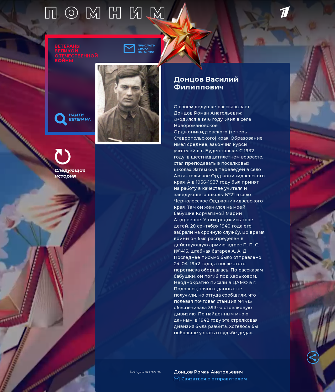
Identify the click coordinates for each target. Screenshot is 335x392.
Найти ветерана (80, 117)
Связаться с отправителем (214, 379)
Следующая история (70, 173)
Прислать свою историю (146, 48)
